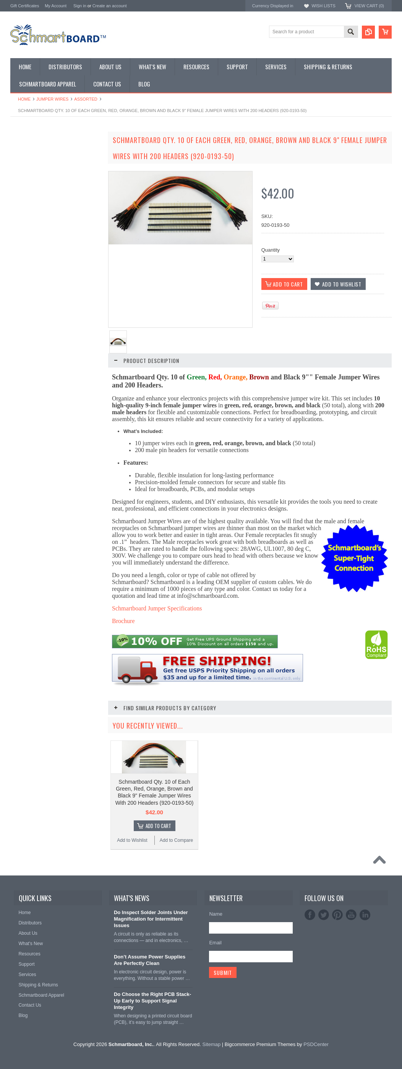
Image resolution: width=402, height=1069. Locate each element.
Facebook (310, 945)
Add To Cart (60, 393)
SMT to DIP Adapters (33, 177)
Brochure (123, 621)
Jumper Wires (52, 99)
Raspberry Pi (24, 196)
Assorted (85, 99)
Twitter (323, 945)
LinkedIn (365, 945)
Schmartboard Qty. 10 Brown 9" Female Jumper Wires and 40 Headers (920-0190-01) (56, 828)
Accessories (23, 235)
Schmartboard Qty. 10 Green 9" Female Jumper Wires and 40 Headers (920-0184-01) (56, 599)
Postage (19, 267)
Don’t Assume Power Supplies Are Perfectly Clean (149, 990)
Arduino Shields (27, 183)
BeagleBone (23, 189)
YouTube (351, 945)
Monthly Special (27, 151)
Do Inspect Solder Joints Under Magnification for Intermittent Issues (151, 949)
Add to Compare (79, 407)
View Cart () (369, 5)
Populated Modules (31, 215)
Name (215, 944)
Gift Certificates (24, 5)
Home (24, 99)
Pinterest (337, 945)
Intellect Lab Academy (34, 261)
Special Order (25, 157)
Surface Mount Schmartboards (44, 170)
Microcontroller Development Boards (50, 209)
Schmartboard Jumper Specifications (157, 608)
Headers (19, 228)
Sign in (79, 5)
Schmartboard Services (36, 248)
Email (215, 973)
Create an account (109, 5)
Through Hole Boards (34, 164)
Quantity (270, 250)
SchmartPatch (26, 202)
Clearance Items (28, 241)
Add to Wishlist (33, 407)
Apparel (19, 254)
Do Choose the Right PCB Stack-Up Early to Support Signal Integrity (152, 1031)
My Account (55, 5)
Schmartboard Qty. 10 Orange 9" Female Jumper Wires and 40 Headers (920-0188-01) (56, 714)
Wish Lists (323, 5)
